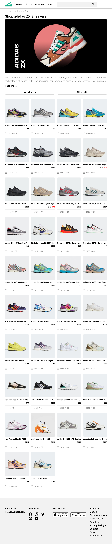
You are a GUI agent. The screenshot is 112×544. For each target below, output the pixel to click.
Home (8, 11)
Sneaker (19, 4)
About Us (94, 522)
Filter (82, 92)
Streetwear (39, 4)
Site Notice (95, 518)
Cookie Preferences (96, 534)
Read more (12, 86)
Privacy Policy (97, 525)
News (50, 4)
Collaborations (97, 515)
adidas (18, 11)
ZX (26, 11)
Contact (94, 528)
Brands (93, 508)
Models (93, 512)
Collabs (29, 4)
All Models (30, 92)
